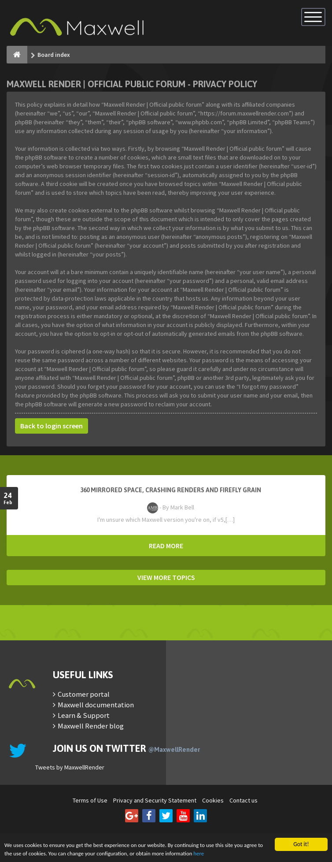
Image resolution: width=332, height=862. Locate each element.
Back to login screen (51, 425)
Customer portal (84, 694)
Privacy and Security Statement (154, 800)
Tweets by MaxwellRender (69, 767)
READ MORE (166, 545)
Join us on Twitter (126, 748)
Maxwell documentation (96, 705)
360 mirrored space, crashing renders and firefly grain (170, 490)
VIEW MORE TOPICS (166, 577)
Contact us (243, 800)
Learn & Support (84, 715)
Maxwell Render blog (91, 726)
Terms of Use (90, 800)
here (232, 853)
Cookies (213, 800)
